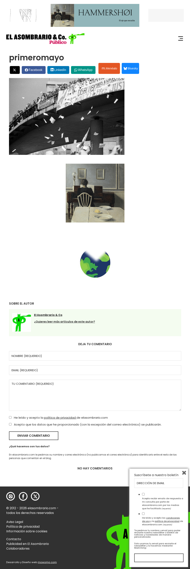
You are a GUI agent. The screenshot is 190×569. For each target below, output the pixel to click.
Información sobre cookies (26, 531)
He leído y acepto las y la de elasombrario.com (162, 521)
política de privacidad (60, 418)
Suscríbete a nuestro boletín (156, 475)
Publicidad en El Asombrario (27, 544)
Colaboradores (18, 548)
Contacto (13, 539)
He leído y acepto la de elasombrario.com (58, 418)
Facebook (35, 70)
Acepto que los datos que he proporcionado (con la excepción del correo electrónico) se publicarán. (85, 424)
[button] (45, 38)
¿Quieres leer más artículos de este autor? (64, 322)
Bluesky (131, 68)
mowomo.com (47, 562)
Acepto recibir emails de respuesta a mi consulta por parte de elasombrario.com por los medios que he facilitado (162, 503)
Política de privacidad (23, 526)
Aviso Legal (14, 522)
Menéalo (109, 68)
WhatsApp (85, 70)
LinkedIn (60, 70)
